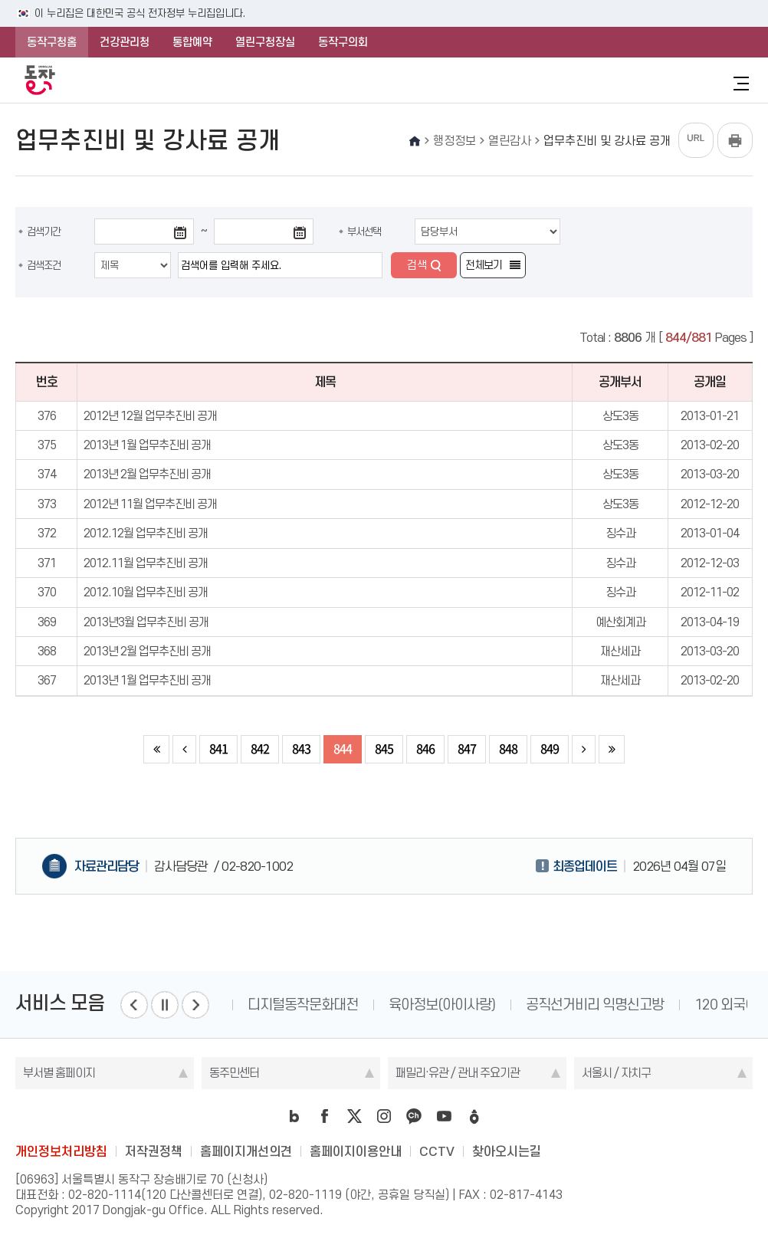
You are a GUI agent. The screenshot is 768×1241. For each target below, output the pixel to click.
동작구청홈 (52, 42)
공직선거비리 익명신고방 (607, 1004)
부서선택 (364, 231)
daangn (473, 1116)
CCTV (437, 1151)
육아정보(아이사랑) (454, 1004)
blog (294, 1116)
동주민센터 (234, 1072)
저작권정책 (153, 1151)
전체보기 (483, 265)
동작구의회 (343, 42)
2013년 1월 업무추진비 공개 (147, 445)
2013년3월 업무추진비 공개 (146, 622)
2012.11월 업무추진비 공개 (146, 563)
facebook (324, 1116)
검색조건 (44, 265)
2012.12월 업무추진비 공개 (146, 533)
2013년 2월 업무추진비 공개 (147, 474)
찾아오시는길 (506, 1151)
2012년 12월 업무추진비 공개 (150, 416)
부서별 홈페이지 (59, 1072)
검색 (417, 265)
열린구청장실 (265, 42)
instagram (384, 1116)
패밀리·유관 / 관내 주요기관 (457, 1072)
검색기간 (44, 231)
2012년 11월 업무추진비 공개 (150, 504)
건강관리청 (124, 42)
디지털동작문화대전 (315, 1004)
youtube (443, 1116)
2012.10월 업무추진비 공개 (146, 592)
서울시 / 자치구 (616, 1072)
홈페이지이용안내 (356, 1151)
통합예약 (192, 42)
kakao (413, 1116)
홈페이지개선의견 (246, 1151)
